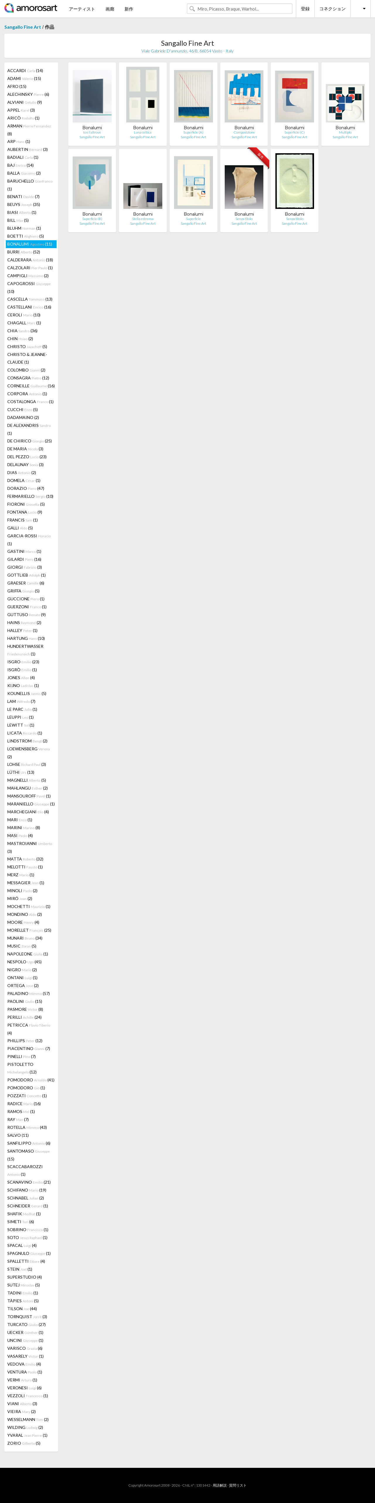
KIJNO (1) (23, 685)
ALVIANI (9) (24, 102)
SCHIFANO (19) (26, 1189)
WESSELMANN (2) (28, 1419)
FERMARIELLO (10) (30, 496)
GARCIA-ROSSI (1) (29, 539)
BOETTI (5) (25, 236)
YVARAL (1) (27, 1435)
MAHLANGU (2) (27, 787)
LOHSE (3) (26, 764)
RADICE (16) (24, 1103)
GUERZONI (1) (27, 606)
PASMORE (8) (25, 1009)
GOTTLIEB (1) (26, 574)
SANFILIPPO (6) (28, 1143)
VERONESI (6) (24, 1387)
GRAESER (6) (25, 582)
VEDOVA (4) (24, 1363)
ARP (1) (18, 141)
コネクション (332, 8)
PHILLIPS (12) (24, 1040)
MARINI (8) (23, 827)
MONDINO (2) (24, 914)
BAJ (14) (20, 165)
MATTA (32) (25, 858)
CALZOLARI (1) (30, 267)
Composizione (244, 132)
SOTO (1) (27, 1237)
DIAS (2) (21, 472)
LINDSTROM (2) (27, 740)
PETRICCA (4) (28, 1029)
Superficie (193, 219)
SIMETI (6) (20, 1221)
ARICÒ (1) (23, 117)
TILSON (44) (22, 1308)
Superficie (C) (294, 132)
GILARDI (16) (24, 559)
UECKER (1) (25, 1332)
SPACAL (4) (22, 1245)
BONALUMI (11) (29, 243)
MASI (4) (20, 835)
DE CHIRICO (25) (29, 440)
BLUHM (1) (24, 228)
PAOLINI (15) (24, 1001)
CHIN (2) (20, 338)
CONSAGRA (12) (28, 377)
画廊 (109, 8)
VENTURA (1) (24, 1371)
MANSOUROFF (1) (29, 795)
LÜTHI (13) (20, 772)
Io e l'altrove (92, 132)
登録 (305, 8)
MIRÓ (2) (19, 898)
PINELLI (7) (21, 1056)
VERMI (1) (22, 1379)
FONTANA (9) (24, 511)
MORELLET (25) (29, 930)
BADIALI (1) (22, 157)
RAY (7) (18, 1119)
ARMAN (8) (29, 129)
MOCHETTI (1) (28, 906)
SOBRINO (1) (27, 1229)
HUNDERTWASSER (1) (25, 650)
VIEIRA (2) (21, 1411)
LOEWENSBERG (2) (28, 752)
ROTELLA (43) (27, 1127)
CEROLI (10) (23, 314)
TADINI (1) (22, 1292)
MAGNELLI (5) (26, 780)
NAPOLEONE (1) (27, 953)
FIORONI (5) (26, 504)
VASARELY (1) (25, 1356)
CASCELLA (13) (29, 298)
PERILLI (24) (24, 1017)
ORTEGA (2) (23, 985)
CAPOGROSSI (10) (29, 287)
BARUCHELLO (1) (29, 184)
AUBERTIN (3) (27, 149)
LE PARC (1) (22, 709)
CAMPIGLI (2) (28, 275)
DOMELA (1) (23, 480)
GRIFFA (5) (23, 590)
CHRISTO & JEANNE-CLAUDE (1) (27, 358)
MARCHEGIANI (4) (28, 811)
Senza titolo (244, 219)
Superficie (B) (92, 219)
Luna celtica (142, 132)
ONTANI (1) (22, 977)
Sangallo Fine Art (22, 27)
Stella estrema (143, 219)
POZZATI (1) (27, 1095)
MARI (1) (19, 819)
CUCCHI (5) (22, 409)
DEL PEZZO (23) (27, 456)
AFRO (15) (16, 86)
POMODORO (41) (30, 1079)
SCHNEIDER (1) (27, 1205)
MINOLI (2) (22, 890)
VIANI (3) (22, 1403)
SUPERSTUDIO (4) (24, 1276)
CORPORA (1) (27, 393)
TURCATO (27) (26, 1324)
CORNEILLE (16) (31, 385)
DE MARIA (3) (25, 448)
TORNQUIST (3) (27, 1316)
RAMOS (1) (21, 1111)
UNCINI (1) (25, 1340)
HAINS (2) (24, 622)
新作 (129, 8)
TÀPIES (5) (23, 1300)
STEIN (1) (19, 1269)
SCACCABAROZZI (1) (25, 1170)
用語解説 (220, 1485)
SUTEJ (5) (23, 1284)
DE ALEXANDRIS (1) (29, 429)
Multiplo (345, 132)
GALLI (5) (20, 527)
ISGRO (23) (23, 661)
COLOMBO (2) (26, 369)
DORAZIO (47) (25, 488)
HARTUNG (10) (26, 638)
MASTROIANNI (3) (29, 847)
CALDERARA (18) (30, 259)
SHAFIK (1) (24, 1213)
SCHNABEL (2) (25, 1197)
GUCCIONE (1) (26, 598)
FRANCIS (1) (22, 519)
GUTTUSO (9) (26, 614)
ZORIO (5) (23, 1443)
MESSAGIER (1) (25, 882)
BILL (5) (18, 220)
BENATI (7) (23, 196)
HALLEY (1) (22, 630)
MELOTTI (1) (25, 866)
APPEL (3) (21, 110)
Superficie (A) (193, 132)
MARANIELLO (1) (31, 803)
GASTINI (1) (24, 551)
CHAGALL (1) (24, 322)
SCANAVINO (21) (29, 1182)
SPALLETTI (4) (26, 1261)
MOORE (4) (23, 922)
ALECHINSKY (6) (28, 94)
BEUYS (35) (23, 204)
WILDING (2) (25, 1427)
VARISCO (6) (24, 1348)
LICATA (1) (24, 732)
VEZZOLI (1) (27, 1395)
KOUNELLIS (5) (26, 693)
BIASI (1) (21, 212)
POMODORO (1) (26, 1087)
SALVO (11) (18, 1135)
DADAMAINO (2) (23, 417)
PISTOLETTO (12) (22, 1068)
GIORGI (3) (24, 567)
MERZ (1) (20, 874)
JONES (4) (21, 677)
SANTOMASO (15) (28, 1154)
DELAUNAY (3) (25, 464)
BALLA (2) (24, 173)
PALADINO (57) (28, 993)
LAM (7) (21, 701)
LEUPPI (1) (20, 717)
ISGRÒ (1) (22, 669)
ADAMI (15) (24, 78)
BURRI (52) (23, 251)
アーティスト (82, 8)
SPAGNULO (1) (29, 1253)
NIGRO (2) (22, 969)
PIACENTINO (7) (28, 1048)
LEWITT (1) (20, 724)
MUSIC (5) (21, 945)
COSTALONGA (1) (30, 401)
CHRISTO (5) (27, 346)
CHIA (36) (22, 330)
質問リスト (238, 1485)
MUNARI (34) (24, 937)
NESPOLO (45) (24, 961)
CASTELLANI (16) (29, 306)
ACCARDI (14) (25, 70)
